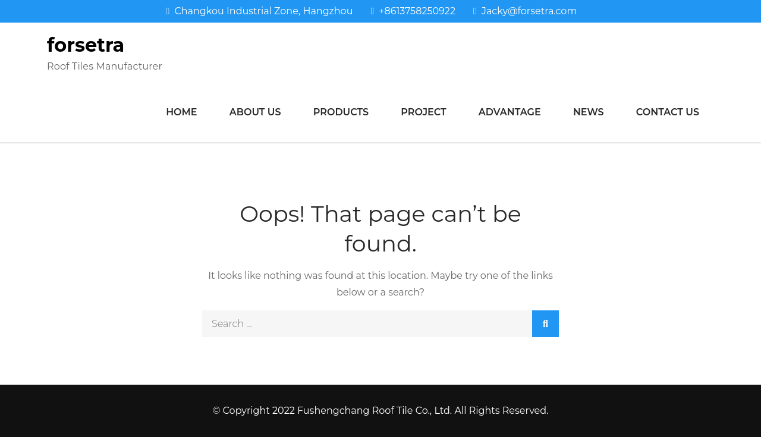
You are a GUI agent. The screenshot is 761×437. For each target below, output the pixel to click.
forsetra (85, 44)
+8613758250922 (412, 11)
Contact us (667, 112)
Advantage (510, 112)
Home (181, 112)
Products (341, 112)
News (588, 112)
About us (255, 112)
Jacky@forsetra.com (525, 11)
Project (423, 112)
